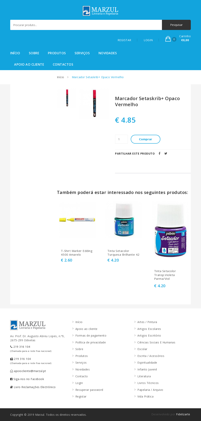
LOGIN (148, 40)
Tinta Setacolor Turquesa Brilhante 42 (123, 253)
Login (79, 383)
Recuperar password (89, 390)
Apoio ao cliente (29, 64)
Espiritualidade (147, 362)
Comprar (145, 139)
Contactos (63, 64)
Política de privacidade (90, 342)
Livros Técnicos (148, 383)
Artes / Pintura (147, 322)
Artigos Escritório (149, 335)
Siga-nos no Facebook (27, 379)
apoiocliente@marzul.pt (28, 371)
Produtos (57, 53)
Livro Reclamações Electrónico (33, 387)
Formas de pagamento (91, 335)
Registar (81, 396)
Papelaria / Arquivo (150, 390)
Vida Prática (145, 396)
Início (15, 53)
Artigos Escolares (149, 329)
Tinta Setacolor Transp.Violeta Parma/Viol (165, 275)
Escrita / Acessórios (150, 356)
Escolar (142, 349)
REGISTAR (124, 40)
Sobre (34, 53)
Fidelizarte (183, 414)
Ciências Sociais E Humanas (156, 342)
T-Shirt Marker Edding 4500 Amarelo (77, 253)
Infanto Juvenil (147, 369)
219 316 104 (30, 348)
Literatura (144, 376)
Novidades (108, 53)
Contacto (81, 376)
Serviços (82, 53)
